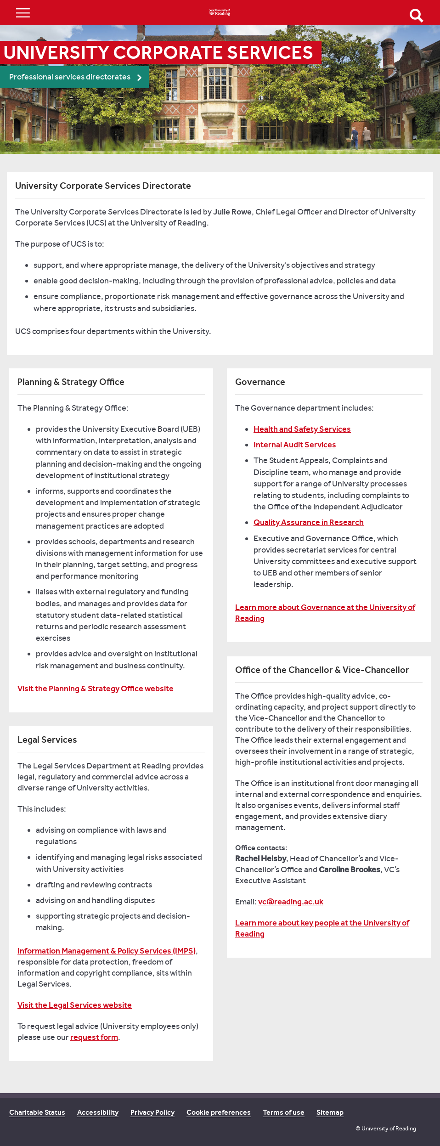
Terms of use (284, 1112)
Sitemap (330, 1112)
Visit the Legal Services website (74, 1005)
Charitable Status (37, 1112)
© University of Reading (385, 1128)
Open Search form (416, 15)
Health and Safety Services (302, 429)
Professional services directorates (69, 77)
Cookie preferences (218, 1112)
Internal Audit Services (295, 445)
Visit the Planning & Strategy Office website (95, 688)
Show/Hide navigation (23, 13)
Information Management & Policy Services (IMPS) (106, 951)
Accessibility (97, 1112)
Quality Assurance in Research (309, 522)
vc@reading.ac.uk (290, 902)
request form (94, 1037)
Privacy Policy (152, 1112)
